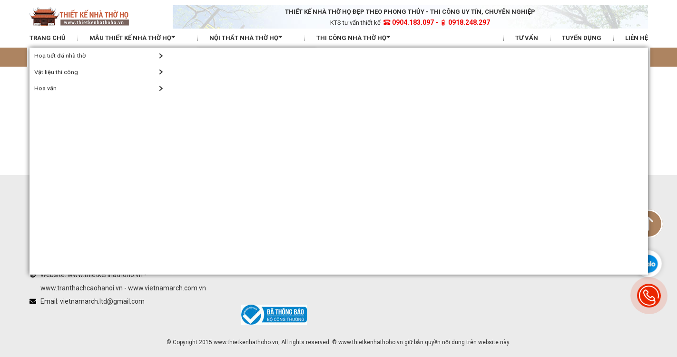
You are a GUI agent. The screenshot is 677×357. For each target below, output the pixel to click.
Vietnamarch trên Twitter (377, 105)
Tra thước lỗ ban (131, 56)
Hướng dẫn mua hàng (471, 76)
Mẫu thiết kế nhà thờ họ (137, 37)
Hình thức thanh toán (470, 88)
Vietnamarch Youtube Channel (385, 117)
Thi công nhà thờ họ (358, 37)
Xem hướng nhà (545, 56)
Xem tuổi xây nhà (338, 56)
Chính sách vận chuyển (473, 101)
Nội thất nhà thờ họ (251, 37)
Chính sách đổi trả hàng (474, 113)
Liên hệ (636, 37)
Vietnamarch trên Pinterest (380, 129)
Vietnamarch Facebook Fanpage (389, 92)
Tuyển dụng (581, 37)
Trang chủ (47, 37)
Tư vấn (526, 37)
